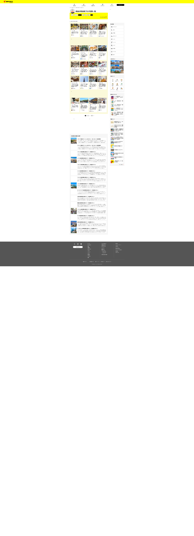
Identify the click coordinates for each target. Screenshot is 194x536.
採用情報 (117, 251)
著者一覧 (103, 249)
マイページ (120, 4)
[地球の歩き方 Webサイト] (8, 1)
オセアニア (113, 36)
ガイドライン (117, 247)
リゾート (113, 42)
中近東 (113, 48)
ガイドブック (102, 5)
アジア (113, 45)
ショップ (121, 89)
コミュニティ (112, 5)
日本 (112, 54)
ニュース (103, 247)
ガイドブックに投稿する (119, 249)
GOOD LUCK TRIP (104, 254)
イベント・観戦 (112, 85)
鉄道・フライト (117, 89)
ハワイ (113, 39)
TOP (70, 7)
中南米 (113, 33)
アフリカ (113, 51)
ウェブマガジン (84, 5)
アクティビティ (113, 89)
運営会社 (117, 243)
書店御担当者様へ (118, 248)
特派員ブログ (93, 5)
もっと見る (121, 164)
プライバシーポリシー (118, 244)
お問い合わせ (117, 252)
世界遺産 (117, 85)
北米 (112, 30)
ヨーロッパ (113, 27)
